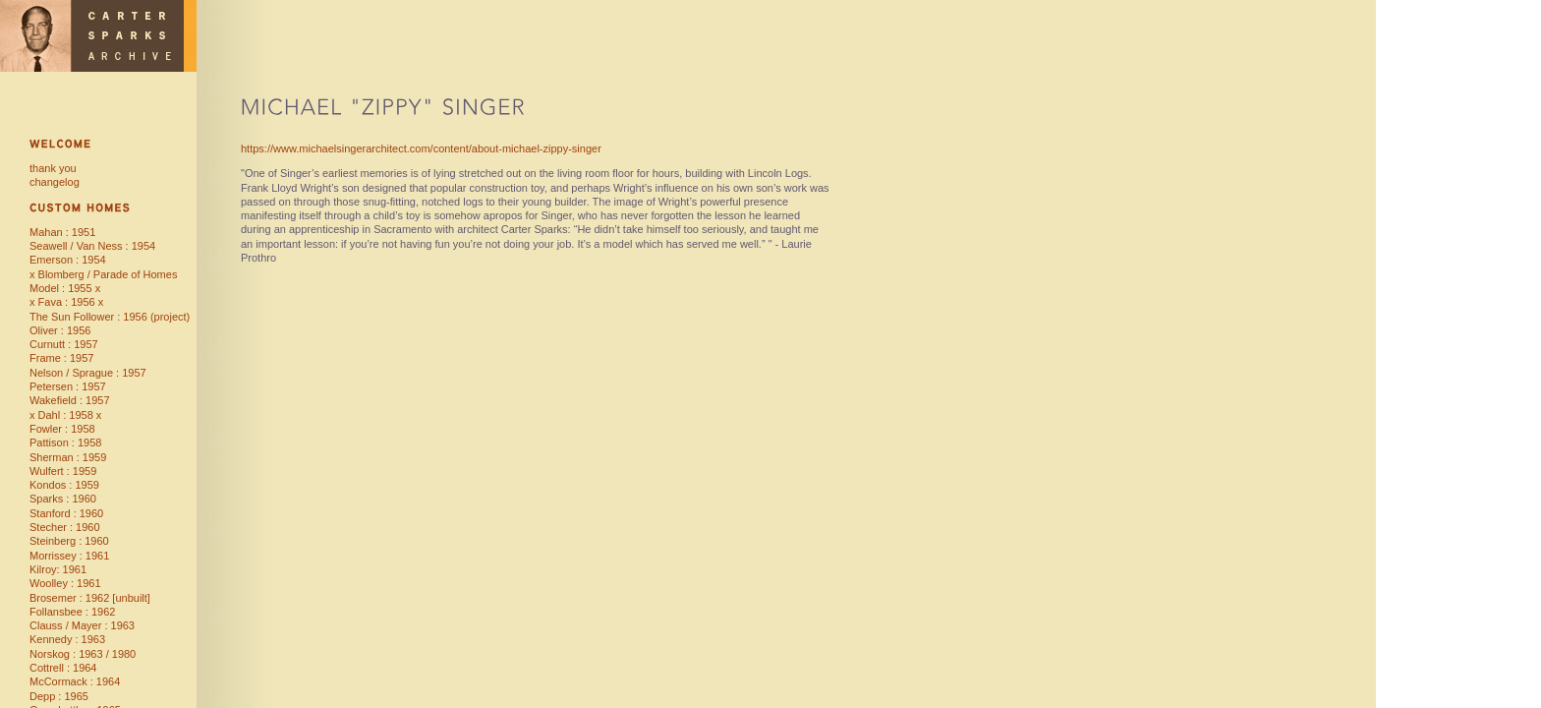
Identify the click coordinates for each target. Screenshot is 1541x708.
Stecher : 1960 (64, 527)
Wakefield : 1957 (69, 400)
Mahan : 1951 (62, 232)
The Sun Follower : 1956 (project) (109, 317)
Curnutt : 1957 (63, 344)
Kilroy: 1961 (57, 569)
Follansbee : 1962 (72, 612)
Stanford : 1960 (66, 513)
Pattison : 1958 (65, 442)
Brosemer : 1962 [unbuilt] (89, 598)
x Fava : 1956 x (66, 302)
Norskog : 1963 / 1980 (82, 654)
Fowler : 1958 (62, 429)
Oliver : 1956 (59, 330)
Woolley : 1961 (65, 583)
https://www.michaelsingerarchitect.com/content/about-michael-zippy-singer (421, 148)
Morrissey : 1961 (69, 555)
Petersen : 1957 (67, 386)
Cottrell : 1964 (62, 668)
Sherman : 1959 (67, 457)
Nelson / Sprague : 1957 (87, 373)
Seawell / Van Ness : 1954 (92, 246)
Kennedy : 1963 (67, 639)
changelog (54, 182)
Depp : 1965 (58, 696)
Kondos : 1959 (64, 485)
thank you (53, 168)
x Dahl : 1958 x (65, 415)
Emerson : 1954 (67, 260)
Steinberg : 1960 (69, 541)
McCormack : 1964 (74, 681)
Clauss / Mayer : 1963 (82, 625)
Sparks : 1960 (62, 498)
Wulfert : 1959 (62, 471)
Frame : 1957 (61, 358)
